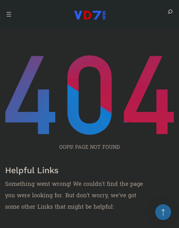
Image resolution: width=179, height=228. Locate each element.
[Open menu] (9, 14)
